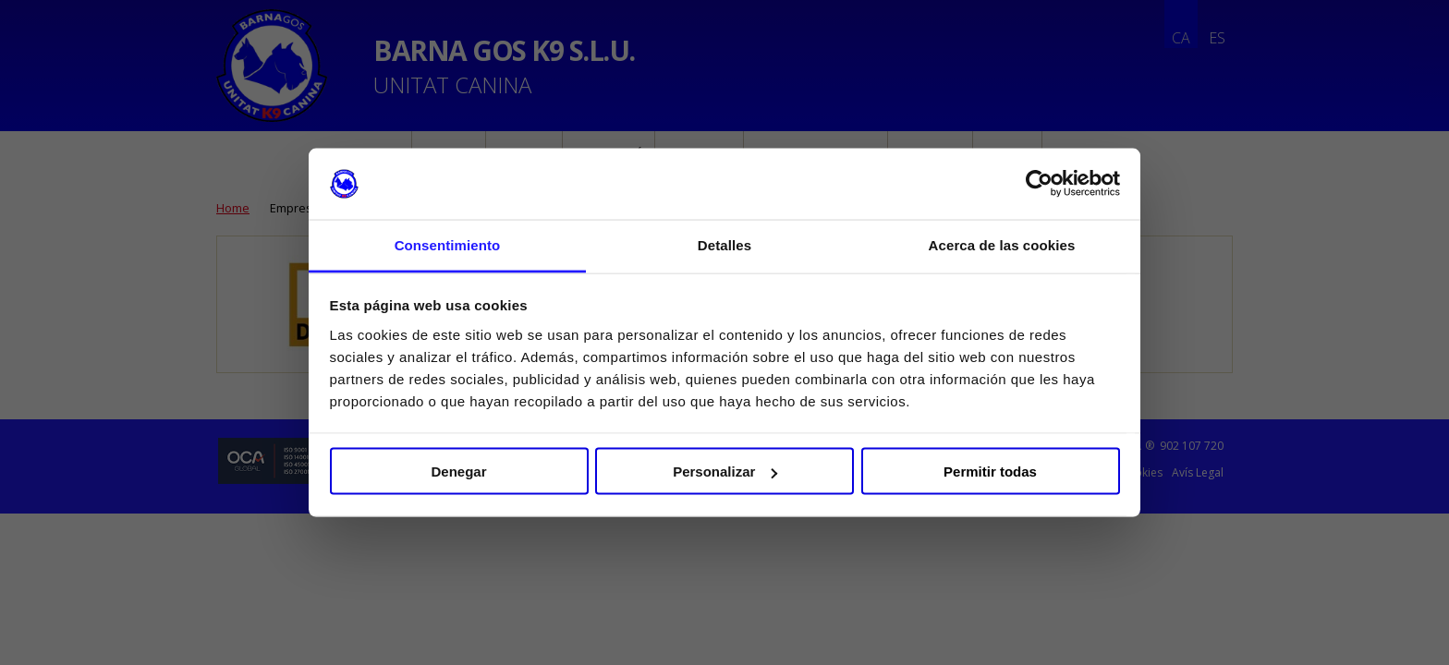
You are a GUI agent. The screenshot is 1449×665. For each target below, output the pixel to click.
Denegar (458, 471)
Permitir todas (990, 471)
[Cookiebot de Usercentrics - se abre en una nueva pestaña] (1039, 184)
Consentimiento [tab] (448, 244)
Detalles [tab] (724, 244)
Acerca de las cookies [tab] (1002, 244)
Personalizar (725, 471)
